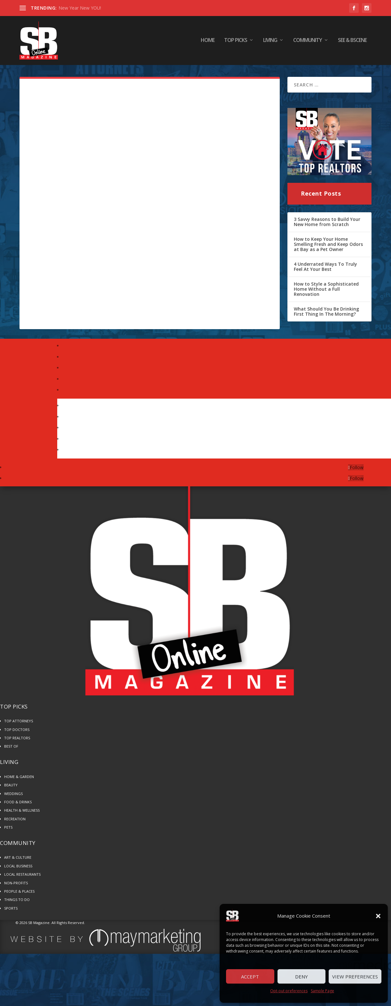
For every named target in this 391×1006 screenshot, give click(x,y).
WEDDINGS (13, 795)
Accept (250, 976)
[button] (378, 916)
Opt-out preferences (289, 991)
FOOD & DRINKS (18, 803)
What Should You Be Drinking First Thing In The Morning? (326, 313)
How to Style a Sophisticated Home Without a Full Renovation (326, 291)
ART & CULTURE (17, 859)
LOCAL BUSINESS (18, 867)
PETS (8, 829)
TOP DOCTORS (16, 731)
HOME (208, 41)
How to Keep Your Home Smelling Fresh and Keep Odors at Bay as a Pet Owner (328, 246)
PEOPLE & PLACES (19, 893)
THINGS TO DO (17, 901)
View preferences (355, 976)
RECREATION (15, 820)
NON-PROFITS (16, 884)
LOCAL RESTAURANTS (22, 876)
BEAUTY (11, 786)
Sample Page (322, 991)
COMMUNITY (307, 41)
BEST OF (11, 748)
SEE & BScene (352, 41)
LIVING (270, 41)
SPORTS (11, 910)
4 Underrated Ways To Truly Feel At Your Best (325, 268)
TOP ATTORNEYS (18, 722)
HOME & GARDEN (19, 778)
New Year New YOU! (80, 8)
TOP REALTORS (17, 739)
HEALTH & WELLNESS (22, 812)
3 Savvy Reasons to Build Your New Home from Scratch (327, 223)
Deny (301, 976)
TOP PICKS (235, 41)
